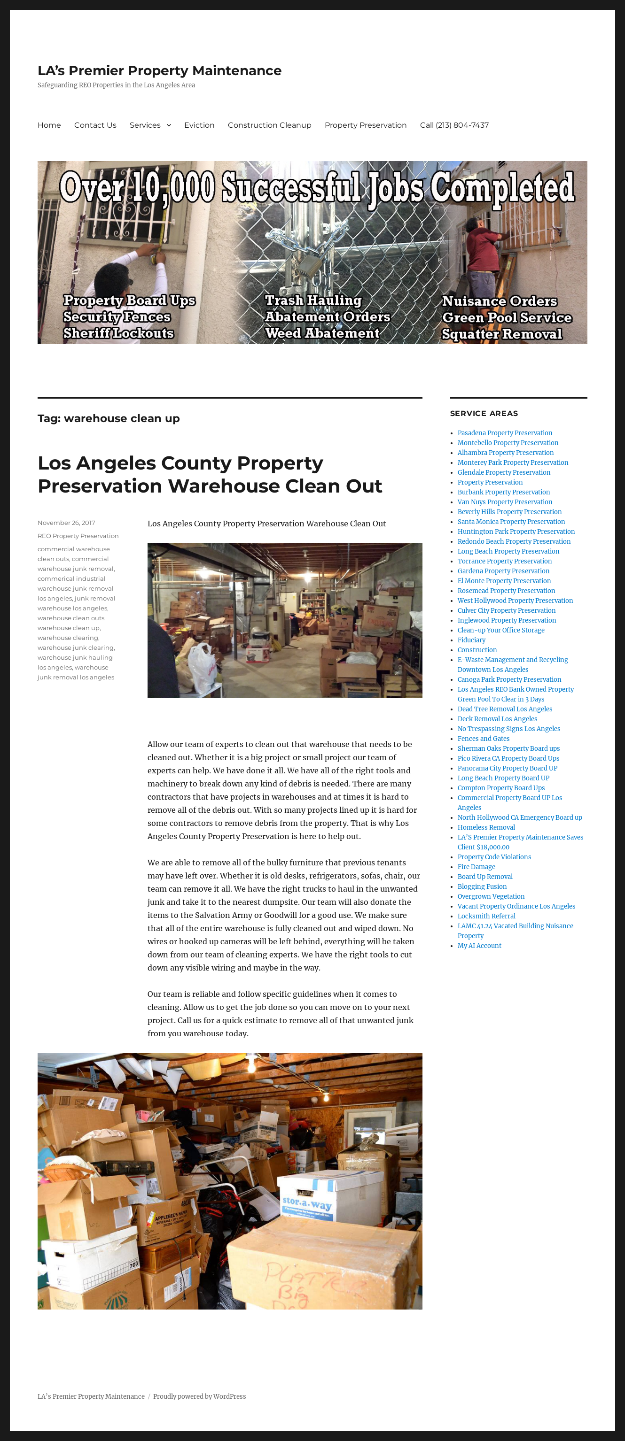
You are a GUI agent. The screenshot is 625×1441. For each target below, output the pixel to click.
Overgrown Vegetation (491, 897)
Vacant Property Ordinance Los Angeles (517, 906)
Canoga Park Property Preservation (510, 680)
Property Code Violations (494, 857)
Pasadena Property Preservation (505, 433)
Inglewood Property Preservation (507, 620)
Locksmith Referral (487, 916)
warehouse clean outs (71, 618)
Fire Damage (476, 867)
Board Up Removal (485, 877)
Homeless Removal (486, 828)
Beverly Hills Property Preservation (510, 512)
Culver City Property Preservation (507, 611)
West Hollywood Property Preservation (515, 601)
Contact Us (95, 125)
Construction (477, 650)
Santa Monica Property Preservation (511, 522)
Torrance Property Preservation (505, 561)
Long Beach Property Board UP (503, 778)
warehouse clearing (68, 637)
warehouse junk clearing (76, 647)
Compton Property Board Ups (501, 788)
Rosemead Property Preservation (506, 591)
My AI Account (479, 946)
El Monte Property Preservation (504, 581)
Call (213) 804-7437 (454, 125)
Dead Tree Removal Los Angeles (505, 709)
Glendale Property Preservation (504, 473)
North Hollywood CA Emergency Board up (520, 818)
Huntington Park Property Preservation (516, 532)
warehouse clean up (69, 628)
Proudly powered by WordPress (199, 1397)
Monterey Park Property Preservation (513, 463)
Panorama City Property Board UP (507, 768)
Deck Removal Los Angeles (498, 719)
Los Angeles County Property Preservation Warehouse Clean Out (210, 474)
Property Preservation (366, 125)
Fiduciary (471, 640)
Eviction (199, 125)
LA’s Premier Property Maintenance (160, 70)
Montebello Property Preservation (508, 443)
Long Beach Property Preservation (509, 551)
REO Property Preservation (78, 535)
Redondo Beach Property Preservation (514, 542)
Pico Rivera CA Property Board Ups (509, 759)
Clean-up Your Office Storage (501, 630)
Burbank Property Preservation (504, 492)
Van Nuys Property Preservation (505, 502)
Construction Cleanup (270, 125)
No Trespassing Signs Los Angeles (509, 729)
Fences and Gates (484, 739)
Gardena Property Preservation (504, 571)
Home (49, 125)
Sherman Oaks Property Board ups (509, 749)
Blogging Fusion (482, 887)
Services (145, 125)
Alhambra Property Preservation (506, 453)
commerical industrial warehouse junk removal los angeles (76, 588)
